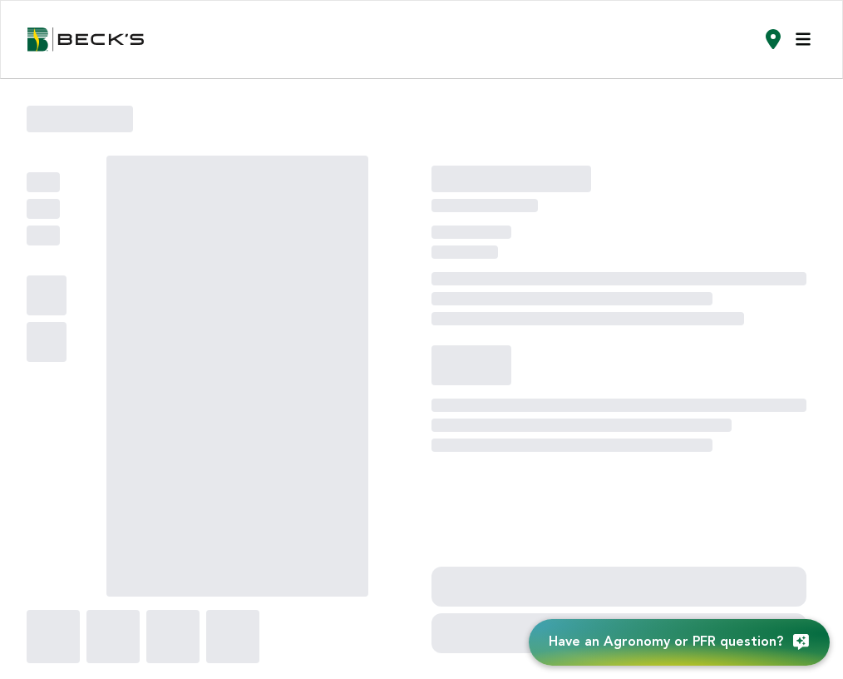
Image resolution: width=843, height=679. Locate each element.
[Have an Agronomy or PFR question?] (679, 642)
